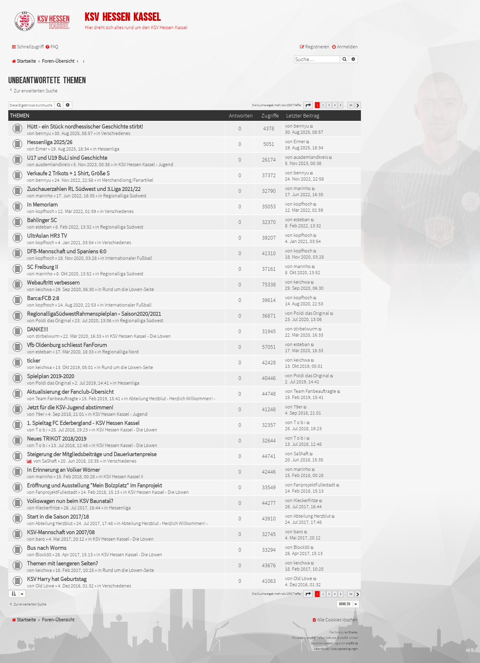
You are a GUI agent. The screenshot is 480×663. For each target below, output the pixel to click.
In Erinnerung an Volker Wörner (63, 469)
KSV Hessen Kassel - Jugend (145, 164)
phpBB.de (352, 643)
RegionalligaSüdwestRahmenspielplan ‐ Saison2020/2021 (94, 313)
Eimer (41, 149)
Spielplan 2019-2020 (50, 376)
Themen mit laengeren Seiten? (62, 563)
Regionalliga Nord (120, 351)
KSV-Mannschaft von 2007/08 (61, 532)
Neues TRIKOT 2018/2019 (56, 438)
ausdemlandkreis (53, 164)
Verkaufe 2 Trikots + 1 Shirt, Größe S (68, 173)
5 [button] (340, 105)
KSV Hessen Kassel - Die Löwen (140, 336)
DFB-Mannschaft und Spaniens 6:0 (66, 251)
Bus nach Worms (46, 547)
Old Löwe (45, 586)
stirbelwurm (47, 336)
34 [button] (350, 105)
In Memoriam (42, 204)
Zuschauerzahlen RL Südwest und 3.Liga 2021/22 (84, 188)
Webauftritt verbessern (53, 282)
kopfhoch (45, 211)
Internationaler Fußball (128, 258)
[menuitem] (51, 46)
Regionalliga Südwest (124, 195)
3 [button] (329, 105)
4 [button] (335, 105)
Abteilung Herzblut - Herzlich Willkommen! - (172, 398)
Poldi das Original (53, 320)
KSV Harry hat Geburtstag (56, 579)
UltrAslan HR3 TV (47, 235)
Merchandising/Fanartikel (127, 180)
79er (40, 414)
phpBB (311, 638)
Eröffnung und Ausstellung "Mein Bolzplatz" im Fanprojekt (94, 485)
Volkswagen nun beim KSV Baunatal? (70, 501)
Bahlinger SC (42, 220)
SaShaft (49, 461)
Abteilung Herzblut (54, 523)
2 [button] (323, 105)
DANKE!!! (37, 329)
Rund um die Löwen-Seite (128, 289)
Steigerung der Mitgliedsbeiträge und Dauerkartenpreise (91, 454)
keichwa (44, 289)
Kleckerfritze (48, 508)
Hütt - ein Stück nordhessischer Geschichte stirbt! (85, 126)
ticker (33, 360)
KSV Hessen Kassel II (123, 476)
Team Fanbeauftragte (57, 398)
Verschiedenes (115, 133)
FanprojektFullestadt (56, 492)
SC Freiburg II (42, 266)
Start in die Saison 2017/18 (58, 516)
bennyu (43, 133)
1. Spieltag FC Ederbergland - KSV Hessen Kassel (83, 422)
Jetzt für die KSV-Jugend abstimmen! (70, 407)
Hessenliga (108, 149)
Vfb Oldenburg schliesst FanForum (67, 344)
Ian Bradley (351, 632)
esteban (44, 227)
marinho (44, 195)
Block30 (43, 554)
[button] (308, 105)
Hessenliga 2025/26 (49, 142)
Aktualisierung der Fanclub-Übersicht (70, 391)
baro (40, 539)
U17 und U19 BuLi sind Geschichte (67, 157)
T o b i (41, 429)
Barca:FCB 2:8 (43, 298)
